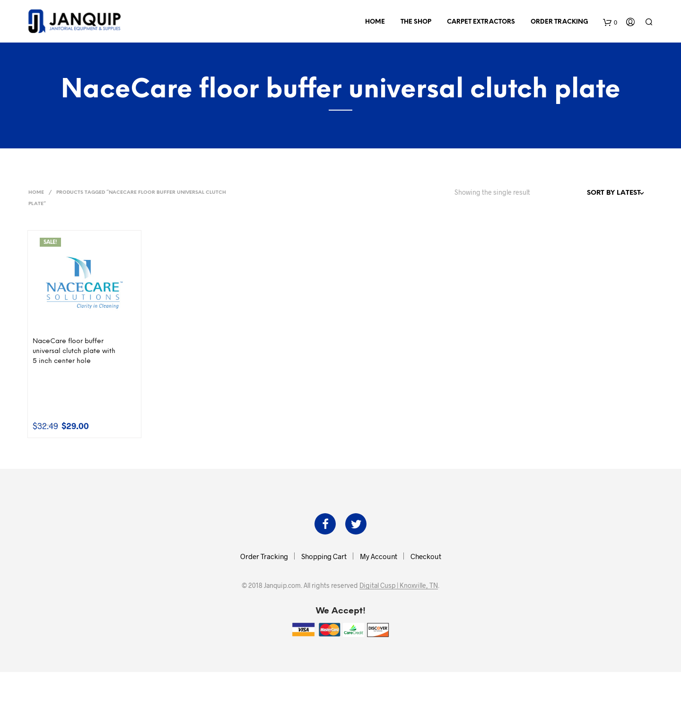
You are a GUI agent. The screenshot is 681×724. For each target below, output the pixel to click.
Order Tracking (559, 22)
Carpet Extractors (481, 22)
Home (375, 22)
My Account (378, 556)
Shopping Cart (324, 556)
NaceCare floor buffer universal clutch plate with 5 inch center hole (74, 351)
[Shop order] (595, 193)
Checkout (425, 556)
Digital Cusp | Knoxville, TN (398, 585)
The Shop (416, 22)
